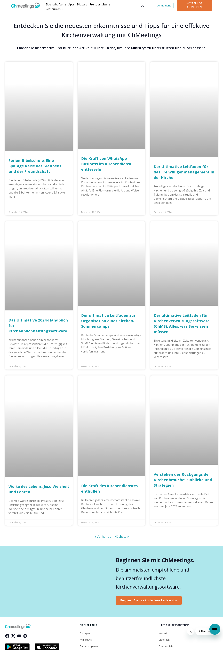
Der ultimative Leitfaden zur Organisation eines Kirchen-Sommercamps (108, 321)
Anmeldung (86, 639)
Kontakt (163, 633)
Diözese (82, 4)
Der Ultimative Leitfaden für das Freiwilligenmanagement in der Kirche (184, 172)
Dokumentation (167, 646)
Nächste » (121, 536)
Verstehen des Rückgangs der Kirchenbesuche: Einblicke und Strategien (183, 480)
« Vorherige (102, 536)
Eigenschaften (55, 5)
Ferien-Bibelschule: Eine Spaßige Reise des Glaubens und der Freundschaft (35, 166)
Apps (71, 4)
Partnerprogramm (89, 646)
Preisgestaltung (100, 4)
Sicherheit (164, 639)
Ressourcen (53, 9)
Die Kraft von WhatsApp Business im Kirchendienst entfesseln (106, 164)
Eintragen (85, 633)
